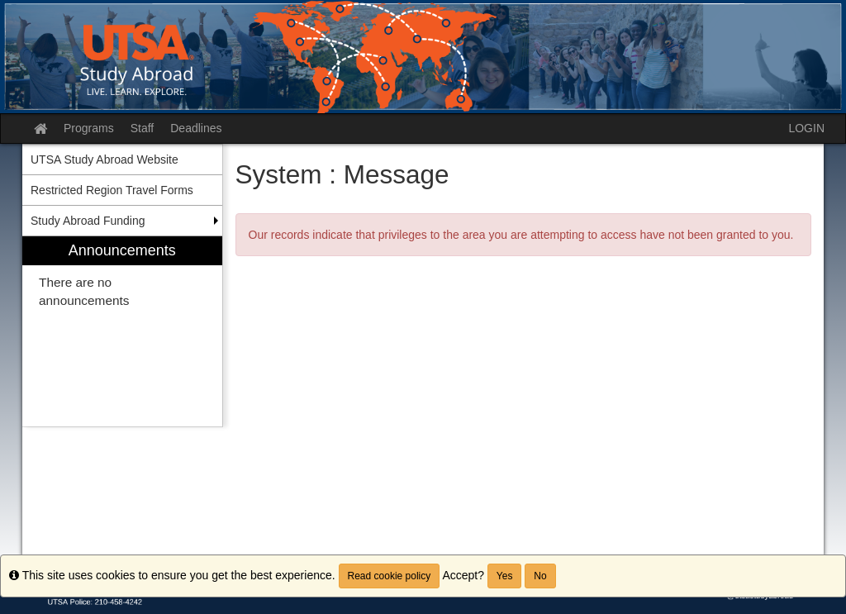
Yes (505, 576)
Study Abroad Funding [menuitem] (88, 220)
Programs (89, 128)
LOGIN (806, 128)
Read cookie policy (389, 576)
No (540, 576)
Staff (142, 128)
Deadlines (195, 128)
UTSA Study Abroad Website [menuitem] (104, 159)
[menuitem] (122, 331)
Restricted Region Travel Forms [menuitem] (112, 190)
